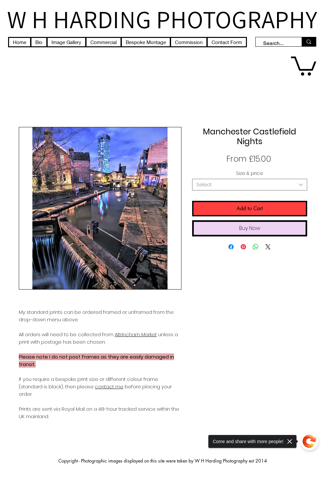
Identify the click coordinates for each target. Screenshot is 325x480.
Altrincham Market (136, 334)
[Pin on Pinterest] (243, 247)
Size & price (249, 173)
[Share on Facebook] (231, 247)
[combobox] (249, 184)
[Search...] (275, 43)
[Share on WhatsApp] (256, 247)
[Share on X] (268, 247)
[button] (303, 64)
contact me (109, 386)
